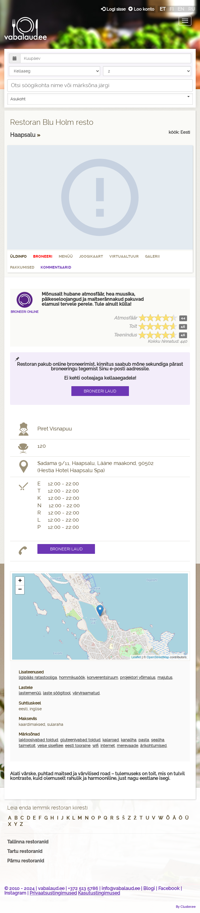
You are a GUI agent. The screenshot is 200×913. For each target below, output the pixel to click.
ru (191, 9)
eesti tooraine (77, 745)
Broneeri (42, 256)
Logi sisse (114, 9)
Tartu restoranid (24, 851)
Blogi (149, 888)
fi (171, 9)
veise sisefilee (50, 745)
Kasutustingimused (99, 893)
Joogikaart (91, 256)
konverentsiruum (102, 677)
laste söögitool (57, 693)
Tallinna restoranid (27, 842)
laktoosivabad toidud (38, 740)
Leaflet (136, 657)
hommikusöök (72, 677)
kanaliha (128, 740)
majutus (164, 677)
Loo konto (141, 9)
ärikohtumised (153, 745)
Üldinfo (18, 256)
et (162, 9)
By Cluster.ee (186, 906)
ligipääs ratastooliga (38, 677)
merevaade (127, 745)
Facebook (169, 888)
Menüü (66, 256)
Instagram (15, 893)
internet (107, 745)
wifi (95, 745)
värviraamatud (86, 693)
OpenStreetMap (158, 657)
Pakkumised (22, 267)
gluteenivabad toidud (80, 740)
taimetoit (27, 745)
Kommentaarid (56, 267)
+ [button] (20, 581)
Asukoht (100, 98)
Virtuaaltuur (124, 256)
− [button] (20, 589)
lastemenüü (30, 693)
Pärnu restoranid (25, 861)
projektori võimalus (137, 677)
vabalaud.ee (51, 888)
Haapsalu (23, 134)
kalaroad (110, 740)
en (181, 9)
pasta (143, 740)
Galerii (152, 256)
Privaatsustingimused (53, 893)
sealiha (157, 740)
